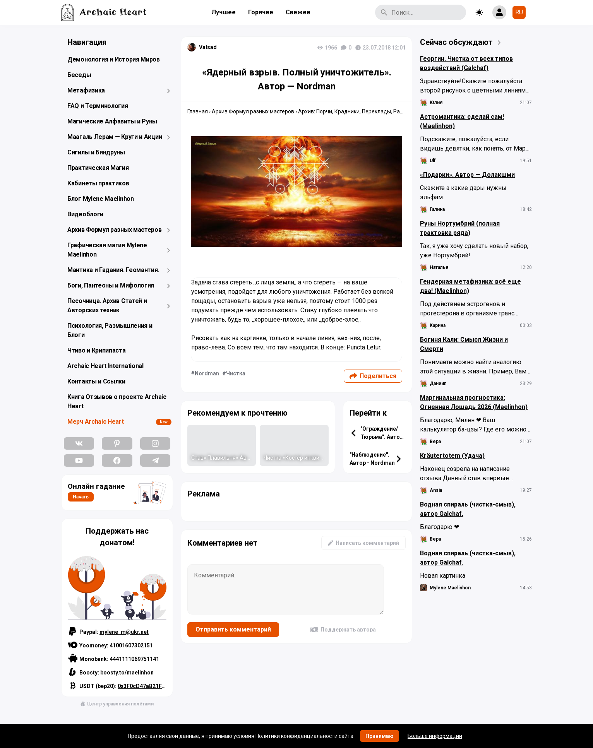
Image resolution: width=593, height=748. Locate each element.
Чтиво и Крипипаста (96, 350)
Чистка (235, 373)
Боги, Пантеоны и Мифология (110, 285)
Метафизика (86, 90)
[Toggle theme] (479, 12)
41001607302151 (131, 645)
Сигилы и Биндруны (96, 152)
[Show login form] (499, 12)
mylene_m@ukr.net (124, 632)
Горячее (260, 12)
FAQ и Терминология (97, 106)
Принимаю (379, 736)
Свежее (298, 12)
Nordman (207, 373)
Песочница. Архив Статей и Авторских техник (107, 305)
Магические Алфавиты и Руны (112, 121)
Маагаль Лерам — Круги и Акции (114, 136)
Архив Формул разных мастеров (114, 229)
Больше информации (435, 736)
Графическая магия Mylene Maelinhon (107, 249)
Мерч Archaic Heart (95, 421)
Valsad (208, 47)
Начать (81, 497)
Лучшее (223, 12)
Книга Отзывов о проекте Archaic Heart (116, 401)
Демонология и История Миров (113, 59)
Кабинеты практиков (98, 183)
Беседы (79, 75)
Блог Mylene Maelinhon (100, 198)
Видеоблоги (85, 214)
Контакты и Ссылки (96, 381)
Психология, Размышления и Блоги (110, 330)
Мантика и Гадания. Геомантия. (113, 270)
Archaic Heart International (105, 366)
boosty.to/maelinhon (127, 672)
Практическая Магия (98, 167)
